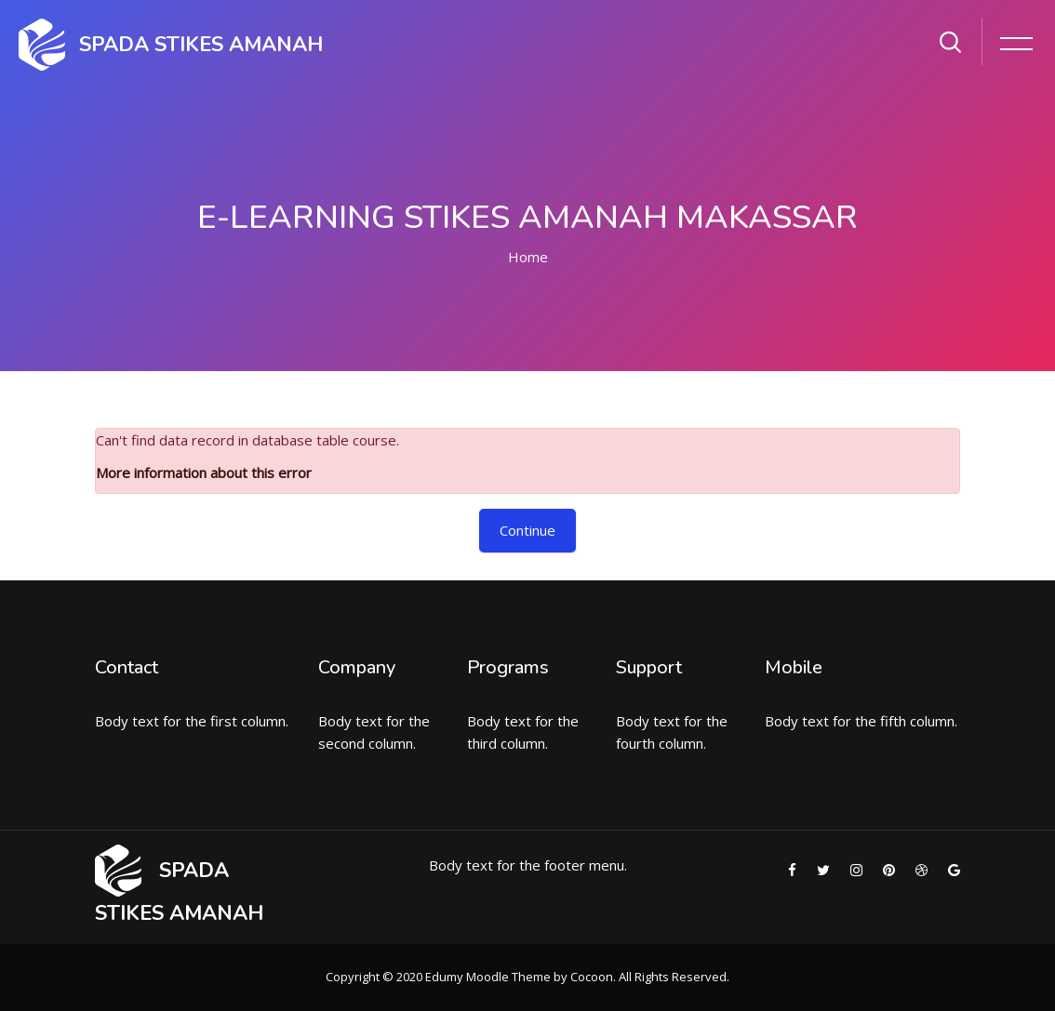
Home (528, 256)
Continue (527, 530)
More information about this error (204, 472)
